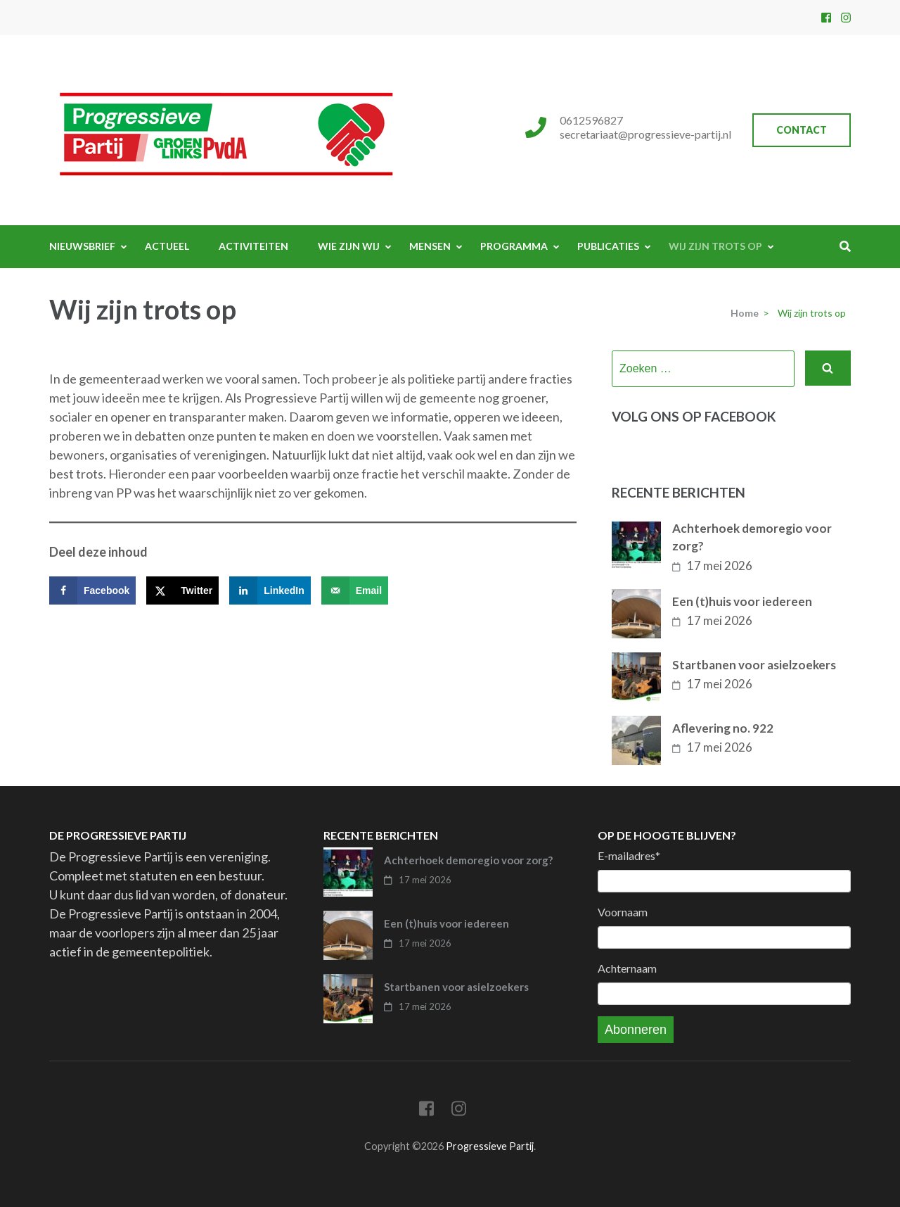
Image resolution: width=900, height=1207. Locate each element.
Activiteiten (253, 246)
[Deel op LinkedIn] (270, 590)
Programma (514, 246)
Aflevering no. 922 (722, 728)
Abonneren (636, 1030)
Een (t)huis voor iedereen (742, 601)
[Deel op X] (182, 590)
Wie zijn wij (349, 246)
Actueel (167, 246)
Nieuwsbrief (82, 246)
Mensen (430, 246)
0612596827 (591, 120)
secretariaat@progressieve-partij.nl (645, 134)
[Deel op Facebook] (92, 590)
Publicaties (608, 246)
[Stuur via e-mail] (354, 590)
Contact (801, 130)
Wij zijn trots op (715, 246)
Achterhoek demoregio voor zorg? (752, 537)
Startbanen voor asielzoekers (754, 664)
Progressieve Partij (490, 1146)
